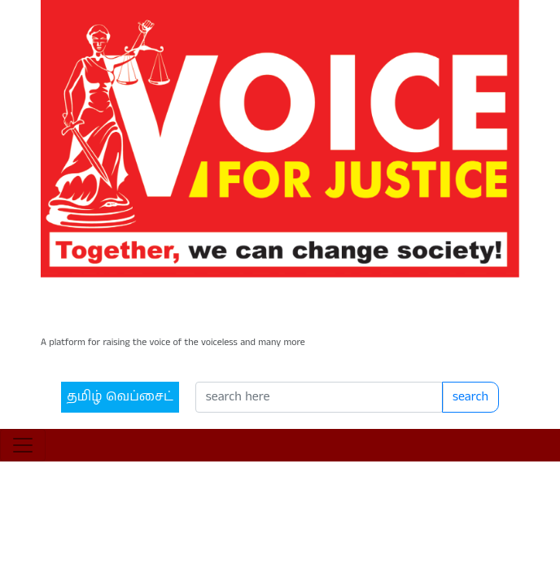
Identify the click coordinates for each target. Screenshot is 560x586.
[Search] (304, 351)
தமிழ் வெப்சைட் (94, 351)
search (466, 351)
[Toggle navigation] (23, 407)
